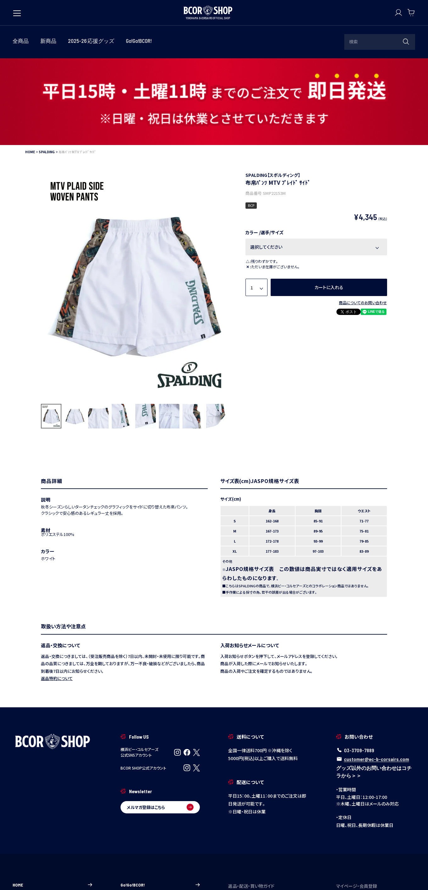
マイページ (376, 821)
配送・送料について (268, 831)
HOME (30, 65)
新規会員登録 (376, 831)
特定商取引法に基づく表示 (118, 875)
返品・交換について (268, 840)
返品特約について (57, 592)
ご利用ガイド (268, 812)
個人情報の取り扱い (166, 875)
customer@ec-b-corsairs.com (376, 672)
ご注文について (268, 821)
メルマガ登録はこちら (160, 720)
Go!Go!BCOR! (160, 797)
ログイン (376, 812)
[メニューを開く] (17, 10)
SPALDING (47, 65)
